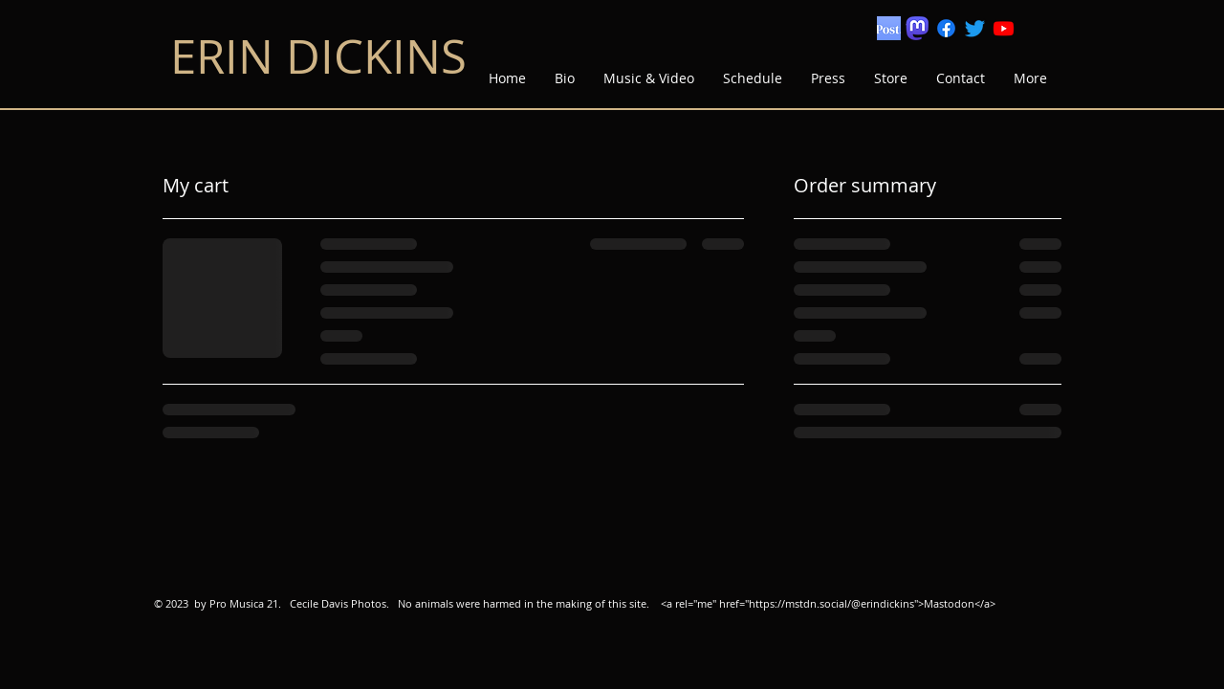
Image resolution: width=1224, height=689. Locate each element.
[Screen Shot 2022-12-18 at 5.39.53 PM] (889, 28)
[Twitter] (975, 28)
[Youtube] (1004, 28)
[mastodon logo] (917, 28)
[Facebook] (946, 28)
